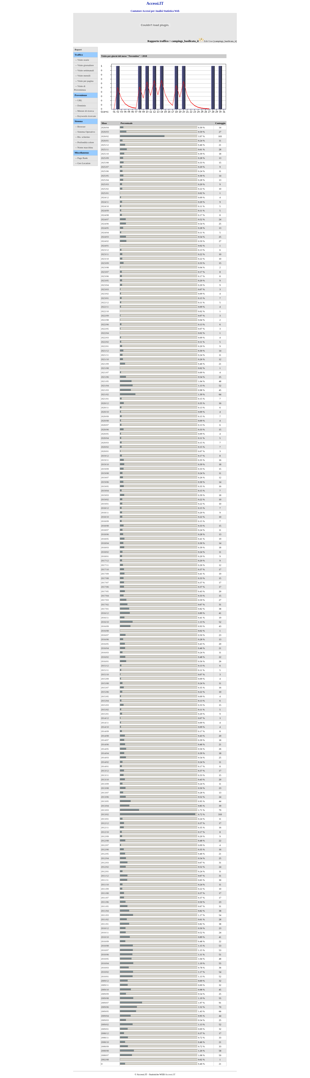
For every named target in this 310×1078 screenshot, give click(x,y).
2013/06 (105, 797)
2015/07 (105, 687)
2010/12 (105, 928)
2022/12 (105, 302)
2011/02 (105, 919)
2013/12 (105, 770)
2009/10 (105, 989)
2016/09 (105, 626)
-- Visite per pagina (84, 81)
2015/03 (105, 705)
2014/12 (105, 718)
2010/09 (105, 941)
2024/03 (105, 236)
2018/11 (105, 512)
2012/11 (105, 827)
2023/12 (105, 250)
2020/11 (105, 407)
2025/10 (105, 153)
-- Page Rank (81, 158)
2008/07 (105, 1055)
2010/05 (105, 958)
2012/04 (105, 858)
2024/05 (105, 228)
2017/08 (105, 578)
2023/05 (105, 280)
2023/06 (105, 276)
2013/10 (105, 779)
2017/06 (105, 586)
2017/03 (105, 600)
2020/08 (105, 420)
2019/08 (105, 473)
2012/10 (105, 832)
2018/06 (105, 534)
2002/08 (105, 1059)
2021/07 (105, 372)
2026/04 (105, 127)
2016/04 (105, 648)
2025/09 (105, 158)
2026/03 (105, 131)
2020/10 (105, 411)
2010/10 (105, 937)
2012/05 (105, 853)
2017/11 (105, 565)
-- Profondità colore (84, 142)
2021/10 (105, 359)
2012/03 (105, 862)
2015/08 (105, 683)
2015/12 (105, 665)
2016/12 (105, 613)
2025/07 (105, 167)
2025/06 (105, 171)
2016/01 (105, 661)
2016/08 (105, 630)
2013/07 (105, 792)
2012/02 (105, 867)
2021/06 (105, 377)
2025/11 (105, 149)
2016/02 (105, 657)
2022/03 (105, 337)
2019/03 (105, 495)
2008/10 (105, 1042)
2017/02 (105, 604)
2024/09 (105, 210)
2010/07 (105, 950)
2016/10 (105, 622)
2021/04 (105, 385)
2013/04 (105, 805)
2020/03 (105, 442)
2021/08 (105, 368)
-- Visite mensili (83, 75)
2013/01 (105, 819)
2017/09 (105, 573)
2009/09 (105, 994)
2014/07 (105, 740)
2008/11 (105, 1037)
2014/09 (105, 731)
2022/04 (105, 333)
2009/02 (105, 1024)
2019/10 (105, 464)
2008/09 (105, 1046)
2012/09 (105, 836)
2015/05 (105, 696)
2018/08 (105, 525)
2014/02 (105, 762)
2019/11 (105, 460)
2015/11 (105, 670)
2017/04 (105, 595)
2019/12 (105, 455)
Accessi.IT (170, 1074)
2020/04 (105, 438)
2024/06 (105, 223)
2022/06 (105, 324)
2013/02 (105, 814)
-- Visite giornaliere (84, 65)
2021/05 (105, 381)
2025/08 (105, 162)
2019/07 (105, 477)
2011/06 (105, 902)
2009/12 (105, 980)
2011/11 (104, 880)
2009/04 (105, 1015)
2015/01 (105, 713)
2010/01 (105, 976)
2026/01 (105, 140)
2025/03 (105, 184)
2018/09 (105, 521)
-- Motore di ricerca (84, 111)
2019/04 (105, 490)
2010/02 (105, 972)
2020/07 (105, 425)
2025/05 (105, 175)
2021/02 (105, 394)
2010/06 (105, 954)
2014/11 (105, 722)
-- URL (78, 100)
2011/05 (105, 906)
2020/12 (105, 403)
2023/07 (105, 272)
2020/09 (105, 416)
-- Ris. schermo (82, 137)
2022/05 (105, 328)
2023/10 (105, 258)
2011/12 (105, 875)
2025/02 (105, 188)
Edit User (208, 41)
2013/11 (105, 775)
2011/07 (105, 897)
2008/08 (105, 1050)
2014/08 (105, 735)
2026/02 (105, 136)
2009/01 (105, 1029)
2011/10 (105, 884)
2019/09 (105, 469)
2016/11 (105, 617)
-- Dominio (80, 105)
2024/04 (105, 232)
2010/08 (105, 945)
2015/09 (105, 678)
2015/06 (105, 692)
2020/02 (105, 447)
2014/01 (105, 766)
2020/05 (105, 433)
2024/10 (105, 206)
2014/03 (105, 757)
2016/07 (105, 635)
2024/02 (105, 241)
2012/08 (105, 840)
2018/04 (105, 543)
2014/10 (105, 727)
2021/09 (105, 363)
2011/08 (105, 893)
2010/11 (105, 932)
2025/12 (105, 145)
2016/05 (105, 644)
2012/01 (105, 871)
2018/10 (105, 517)
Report (78, 49)
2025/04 (105, 180)
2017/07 (105, 582)
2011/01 (105, 924)
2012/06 (105, 849)
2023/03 (105, 289)
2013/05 (105, 801)
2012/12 (105, 823)
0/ (102, 1064)
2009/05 (105, 1011)
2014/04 (105, 753)
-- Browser (80, 126)
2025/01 (105, 193)
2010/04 (105, 963)
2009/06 (105, 1007)
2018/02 (105, 552)
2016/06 (105, 639)
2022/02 (105, 342)
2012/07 (105, 845)
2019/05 (105, 486)
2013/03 (105, 810)
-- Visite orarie (82, 60)
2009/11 (105, 985)
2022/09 (105, 315)
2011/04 (105, 910)
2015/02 (105, 709)
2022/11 (105, 306)
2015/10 (105, 674)
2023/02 (105, 293)
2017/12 (105, 560)
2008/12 (105, 1033)
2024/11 (105, 202)
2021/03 (105, 390)
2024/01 (105, 245)
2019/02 (105, 499)
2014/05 (105, 749)
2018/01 (105, 556)
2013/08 (105, 788)
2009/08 (105, 998)
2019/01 (105, 503)
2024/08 (105, 215)
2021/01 (105, 398)
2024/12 (105, 197)
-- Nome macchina (84, 147)
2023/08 (105, 267)
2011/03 (105, 915)
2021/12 (105, 350)
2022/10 (105, 311)
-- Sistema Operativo (85, 131)
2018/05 (105, 538)
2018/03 (105, 547)
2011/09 (105, 888)
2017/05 (105, 591)
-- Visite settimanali (84, 70)
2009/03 (105, 1020)
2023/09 (105, 263)
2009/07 (105, 1002)
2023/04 (105, 285)
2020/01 (105, 451)
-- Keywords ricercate (85, 116)
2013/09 (105, 783)
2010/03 (105, 967)
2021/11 (105, 355)
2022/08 (105, 320)
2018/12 (105, 508)
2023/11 (105, 254)
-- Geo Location (82, 163)
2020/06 (105, 429)
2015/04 (105, 700)
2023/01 (105, 298)
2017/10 (105, 569)
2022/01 (105, 346)
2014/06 (105, 744)
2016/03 (105, 652)
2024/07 (105, 219)
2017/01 (105, 608)
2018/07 (105, 530)
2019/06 (105, 482)
